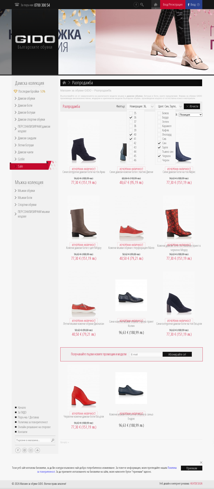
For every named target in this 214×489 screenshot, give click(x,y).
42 (135, 143)
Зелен (165, 122)
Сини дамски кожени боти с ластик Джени (131, 172)
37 (135, 122)
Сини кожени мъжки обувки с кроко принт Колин (131, 323)
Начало (22, 407)
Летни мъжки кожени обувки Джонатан (83, 323)
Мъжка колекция (29, 182)
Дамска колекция (29, 82)
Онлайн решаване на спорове (34, 427)
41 (135, 139)
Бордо (165, 117)
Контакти (22, 432)
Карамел (166, 126)
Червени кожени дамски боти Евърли (84, 416)
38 (135, 126)
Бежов (165, 113)
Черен (165, 160)
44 (135, 152)
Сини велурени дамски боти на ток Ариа (83, 172)
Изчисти (194, 106)
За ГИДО (22, 412)
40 (135, 134)
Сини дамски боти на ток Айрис (179, 172)
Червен (166, 156)
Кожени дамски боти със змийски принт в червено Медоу (179, 247)
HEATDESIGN (196, 483)
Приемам (191, 468)
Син (164, 143)
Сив (164, 139)
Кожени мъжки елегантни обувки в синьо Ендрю (131, 416)
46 (135, 160)
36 (135, 117)
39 (135, 130)
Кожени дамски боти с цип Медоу (83, 248)
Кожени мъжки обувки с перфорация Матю (131, 248)
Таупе (165, 147)
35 (135, 113)
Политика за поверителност (33, 422)
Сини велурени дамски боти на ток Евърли (179, 323)
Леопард (166, 134)
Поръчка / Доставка (28, 417)
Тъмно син (167, 152)
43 (135, 147)
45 (135, 156)
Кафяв (165, 130)
